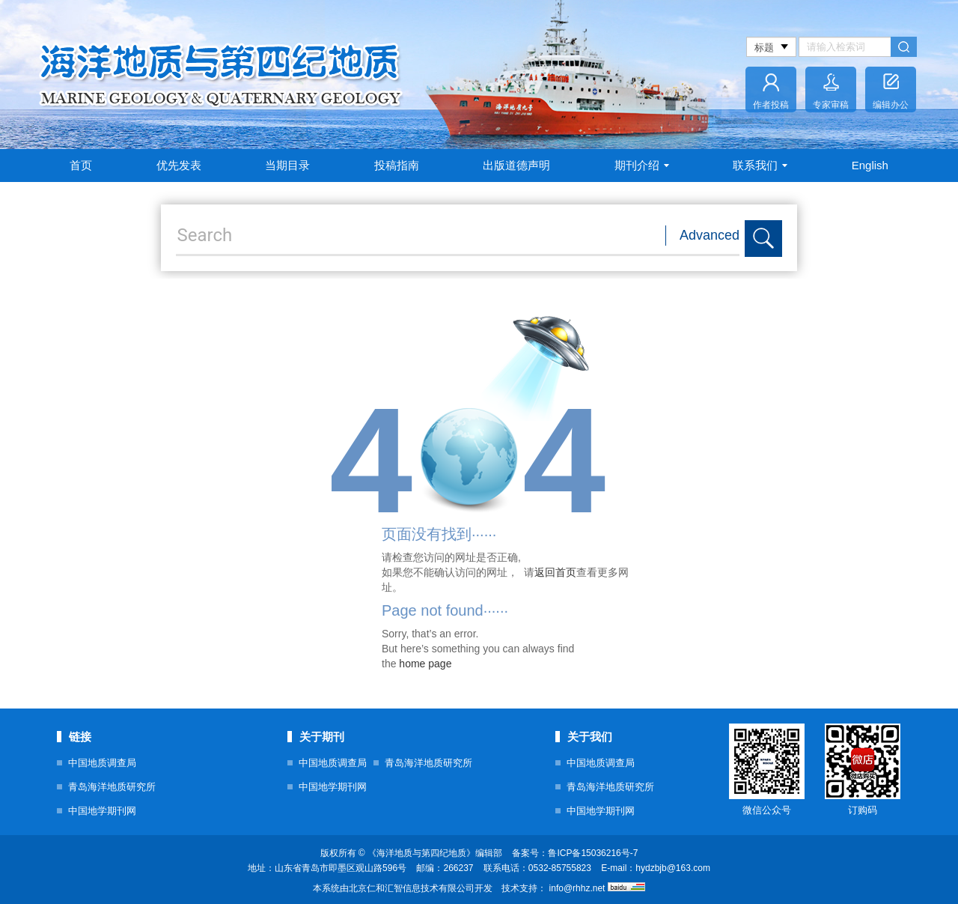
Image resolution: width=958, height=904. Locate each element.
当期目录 (287, 165)
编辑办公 (891, 105)
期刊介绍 (641, 165)
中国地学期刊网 (102, 810)
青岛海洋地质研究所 (112, 786)
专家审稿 (831, 105)
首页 (81, 165)
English (870, 165)
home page (425, 664)
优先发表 (178, 165)
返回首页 (555, 572)
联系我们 (760, 165)
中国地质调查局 (102, 762)
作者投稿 (771, 105)
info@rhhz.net (577, 888)
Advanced (709, 235)
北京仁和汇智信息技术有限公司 (412, 888)
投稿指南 (396, 165)
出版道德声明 (516, 165)
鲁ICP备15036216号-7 (593, 853)
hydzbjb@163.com (672, 868)
